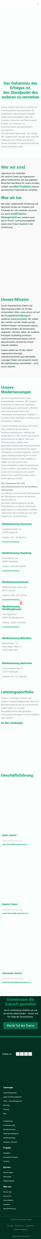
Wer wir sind (7, 1192)
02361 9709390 (18, 622)
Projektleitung (8, 1121)
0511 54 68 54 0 (18, 537)
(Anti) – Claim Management (12, 1101)
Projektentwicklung (16, 315)
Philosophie (7, 1177)
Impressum (30, 1226)
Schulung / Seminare (10, 1142)
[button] (38, 4)
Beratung (6, 1105)
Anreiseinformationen (10, 542)
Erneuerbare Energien (10, 1157)
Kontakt (10, 1226)
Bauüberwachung (9, 1129)
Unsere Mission (8, 1200)
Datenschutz (19, 1226)
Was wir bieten (8, 1172)
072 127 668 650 (19, 676)
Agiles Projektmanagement (12, 1097)
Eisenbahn (6, 1153)
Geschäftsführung (9, 1209)
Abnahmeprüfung (9, 1138)
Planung (6, 1109)
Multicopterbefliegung (10, 1133)
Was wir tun (7, 1196)
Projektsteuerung (9, 1125)
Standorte (6, 1204)
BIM (4, 1114)
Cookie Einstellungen (21, 1229)
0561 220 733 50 (19, 595)
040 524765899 (18, 566)
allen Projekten (22, 186)
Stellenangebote (8, 1181)
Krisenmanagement (10, 1093)
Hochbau (6, 1161)
